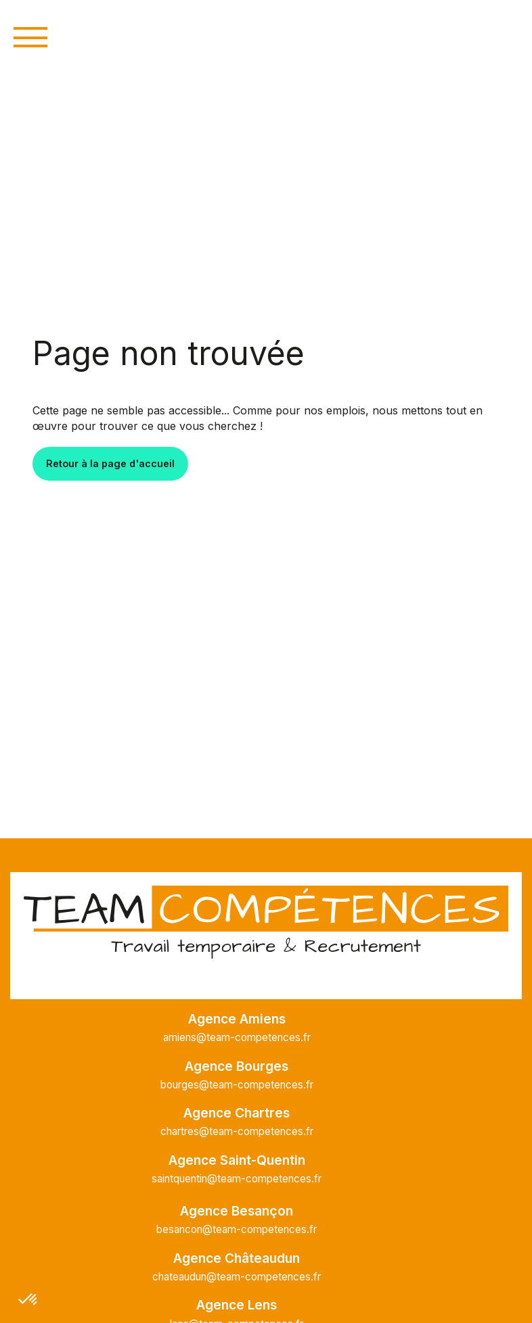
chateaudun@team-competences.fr (236, 1276)
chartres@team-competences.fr (236, 1131)
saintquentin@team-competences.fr (237, 1178)
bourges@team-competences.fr (236, 1084)
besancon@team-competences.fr (236, 1229)
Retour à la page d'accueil (110, 463)
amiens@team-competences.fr (237, 1037)
